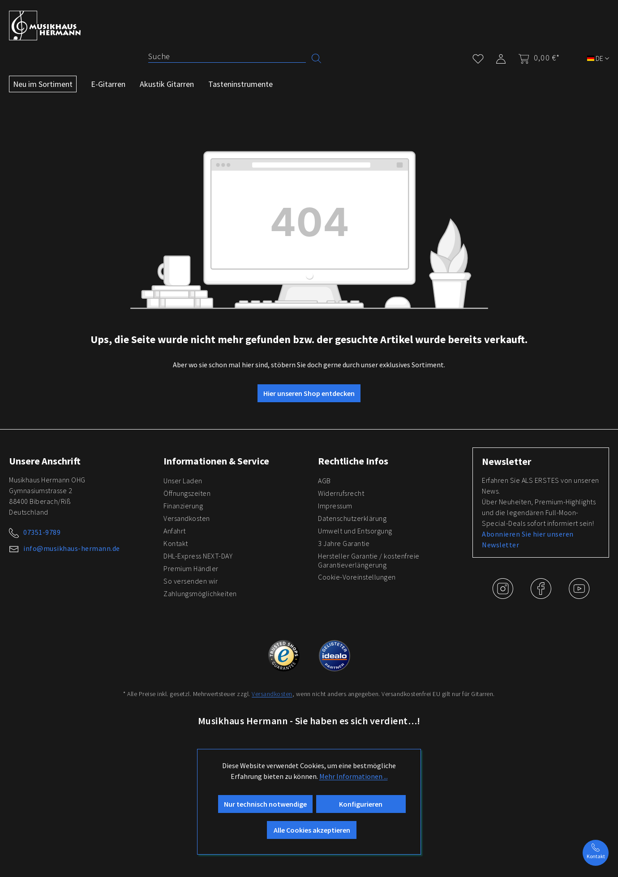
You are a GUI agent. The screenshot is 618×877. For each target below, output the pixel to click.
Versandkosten (186, 518)
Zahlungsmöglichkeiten (200, 593)
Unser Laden (182, 480)
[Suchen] (316, 57)
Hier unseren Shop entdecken (309, 393)
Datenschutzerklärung (352, 518)
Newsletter (506, 461)
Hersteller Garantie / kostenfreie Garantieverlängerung (369, 560)
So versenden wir (190, 580)
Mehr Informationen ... (353, 776)
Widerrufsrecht (341, 493)
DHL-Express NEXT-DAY (197, 555)
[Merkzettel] (478, 57)
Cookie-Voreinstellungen (357, 576)
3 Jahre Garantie (343, 543)
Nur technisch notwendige (265, 804)
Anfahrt (174, 530)
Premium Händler (191, 568)
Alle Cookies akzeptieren (312, 829)
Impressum (335, 505)
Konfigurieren (360, 804)
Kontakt (175, 543)
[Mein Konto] (500, 57)
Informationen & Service (216, 461)
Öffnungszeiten (186, 493)
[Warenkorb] (536, 57)
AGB (324, 480)
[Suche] (227, 56)
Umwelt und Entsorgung (355, 530)
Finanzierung (183, 505)
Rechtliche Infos (353, 461)
